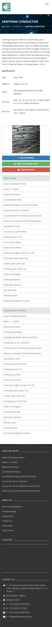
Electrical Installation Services (17, 300)
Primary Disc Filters (12, 242)
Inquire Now (26, 169)
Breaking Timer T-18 (13, 237)
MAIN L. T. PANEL (11, 189)
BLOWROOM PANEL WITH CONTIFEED (21, 205)
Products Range (9, 511)
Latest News (7, 525)
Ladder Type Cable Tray (14, 263)
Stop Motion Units (12, 226)
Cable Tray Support (12, 274)
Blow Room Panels (12, 194)
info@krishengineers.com (20, 616)
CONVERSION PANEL (13, 199)
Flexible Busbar (10, 295)
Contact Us (7, 521)
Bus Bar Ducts (10, 290)
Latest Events (8, 530)
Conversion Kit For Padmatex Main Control (23, 215)
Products (17, 26)
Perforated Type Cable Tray (16, 258)
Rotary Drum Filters (12, 247)
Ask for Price (26, 158)
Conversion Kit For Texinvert (16, 210)
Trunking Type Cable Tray (15, 269)
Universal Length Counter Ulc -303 (19, 253)
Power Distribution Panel (15, 183)
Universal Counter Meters (15, 231)
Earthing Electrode (12, 279)
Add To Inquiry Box (26, 163)
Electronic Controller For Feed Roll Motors (22, 221)
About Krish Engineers (12, 506)
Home (6, 26)
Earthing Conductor (12, 284)
